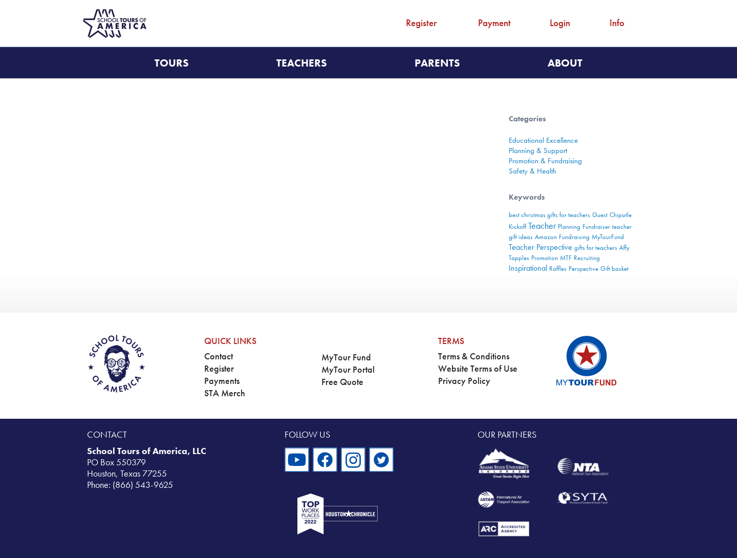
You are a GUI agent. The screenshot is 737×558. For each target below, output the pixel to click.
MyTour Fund (346, 357)
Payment (494, 22)
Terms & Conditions (473, 356)
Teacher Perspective (540, 247)
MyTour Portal (348, 369)
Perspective (583, 268)
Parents (437, 63)
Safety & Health (532, 171)
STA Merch (224, 393)
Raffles (558, 268)
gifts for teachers (595, 247)
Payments (222, 381)
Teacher (542, 225)
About (565, 63)
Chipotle (621, 214)
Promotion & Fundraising (545, 161)
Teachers (301, 63)
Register (421, 22)
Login (560, 22)
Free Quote (342, 382)
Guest (600, 214)
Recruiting (587, 257)
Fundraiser (596, 226)
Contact (218, 356)
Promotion (544, 257)
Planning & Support (538, 150)
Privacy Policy (464, 381)
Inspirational (528, 268)
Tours (172, 63)
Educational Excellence (543, 140)
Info (617, 22)
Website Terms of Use (477, 368)
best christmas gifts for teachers (549, 214)
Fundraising (574, 236)
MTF (566, 257)
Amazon (546, 236)
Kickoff (517, 226)
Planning (569, 226)
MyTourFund (608, 236)
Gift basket (614, 268)
